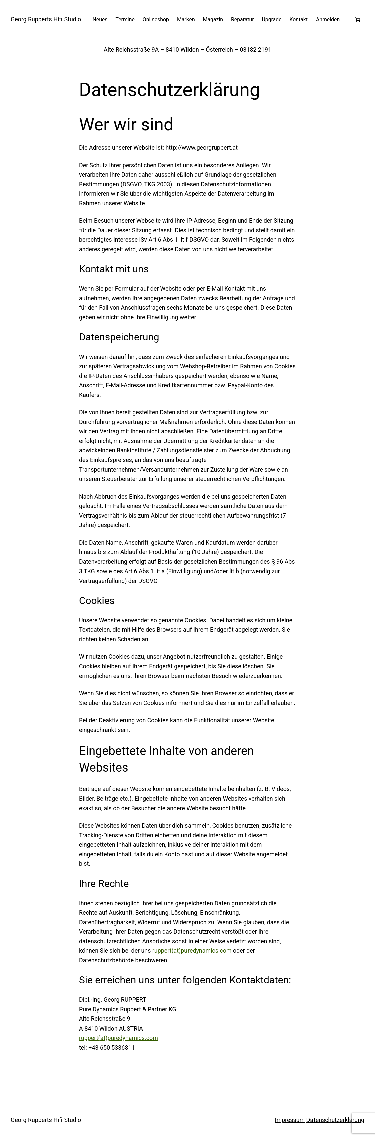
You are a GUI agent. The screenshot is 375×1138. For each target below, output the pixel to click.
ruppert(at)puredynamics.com (192, 950)
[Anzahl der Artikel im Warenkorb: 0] (357, 19)
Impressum (290, 1119)
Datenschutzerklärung (335, 1119)
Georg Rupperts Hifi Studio (46, 19)
